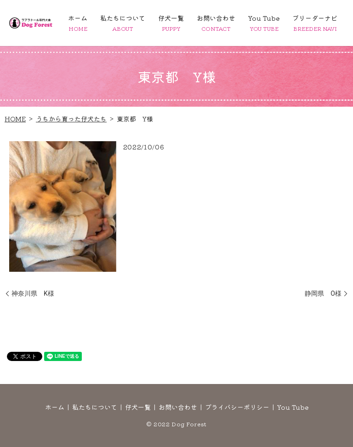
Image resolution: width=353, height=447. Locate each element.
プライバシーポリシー (237, 407)
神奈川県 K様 (32, 293)
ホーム (77, 22)
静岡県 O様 (323, 293)
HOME (15, 118)
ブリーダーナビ (314, 22)
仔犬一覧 (171, 22)
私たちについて (122, 22)
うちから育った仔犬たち (71, 118)
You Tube (263, 22)
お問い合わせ (216, 22)
